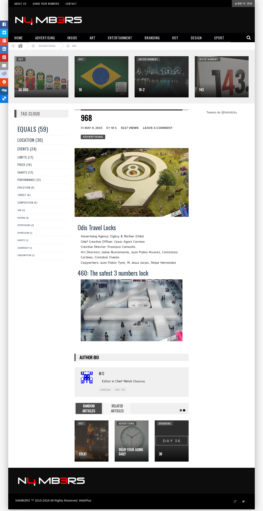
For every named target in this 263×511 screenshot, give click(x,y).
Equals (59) (32, 129)
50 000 (23, 89)
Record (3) (23, 217)
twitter (119, 389)
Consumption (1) (26, 255)
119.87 (83, 454)
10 (80, 89)
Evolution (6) (26, 187)
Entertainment (148, 59)
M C (114, 128)
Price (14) (24, 164)
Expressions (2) (25, 225)
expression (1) (24, 232)
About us (20, 3)
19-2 (141, 89)
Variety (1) (22, 240)
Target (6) (24, 195)
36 (160, 454)
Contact (71, 3)
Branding (165, 423)
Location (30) (30, 140)
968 (74, 46)
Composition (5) (27, 202)
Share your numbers (46, 3)
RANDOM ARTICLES (88, 408)
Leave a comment (157, 128)
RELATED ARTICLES (117, 408)
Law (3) (21, 210)
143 (201, 89)
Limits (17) (25, 157)
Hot (20, 59)
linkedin (105, 389)
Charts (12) (25, 172)
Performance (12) (29, 180)
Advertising (47, 46)
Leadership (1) (24, 247)
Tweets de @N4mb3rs (221, 112)
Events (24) (27, 149)
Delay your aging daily (131, 451)
